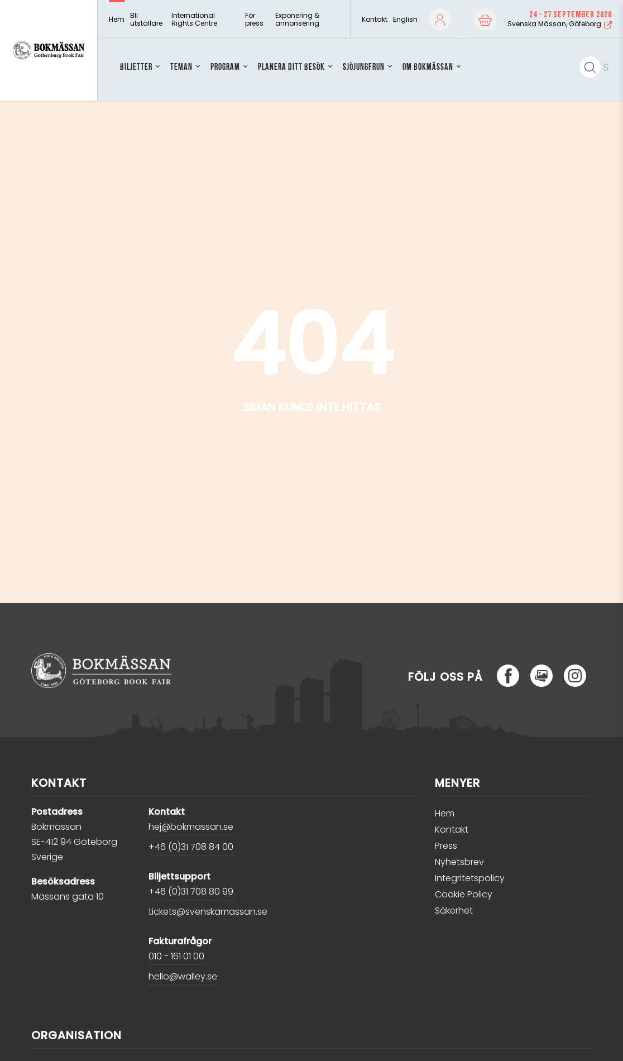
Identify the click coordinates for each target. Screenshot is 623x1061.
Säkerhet (454, 910)
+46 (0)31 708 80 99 (190, 891)
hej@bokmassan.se (190, 826)
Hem (116, 19)
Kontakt (374, 19)
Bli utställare (146, 20)
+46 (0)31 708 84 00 (190, 846)
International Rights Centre (194, 20)
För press (254, 20)
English (405, 19)
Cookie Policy (463, 894)
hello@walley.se (182, 976)
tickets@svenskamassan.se (207, 911)
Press (446, 845)
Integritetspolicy (470, 878)
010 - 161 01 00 (176, 956)
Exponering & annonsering (297, 20)
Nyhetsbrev (459, 862)
